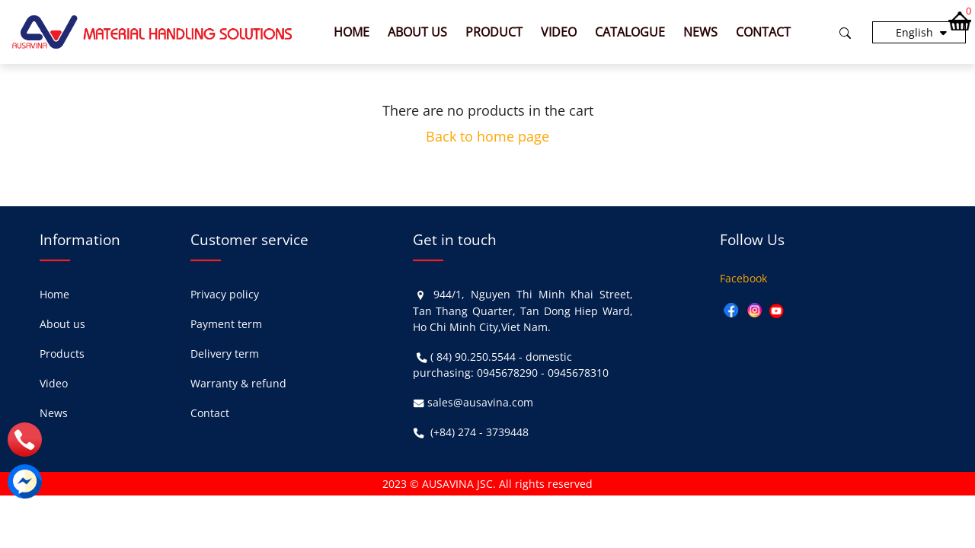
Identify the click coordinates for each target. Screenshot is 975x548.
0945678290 (507, 372)
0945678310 (578, 372)
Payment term (226, 324)
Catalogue (630, 32)
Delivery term (224, 353)
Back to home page (487, 136)
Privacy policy (224, 294)
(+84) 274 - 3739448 (479, 432)
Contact (763, 32)
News (700, 32)
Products (62, 353)
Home (351, 32)
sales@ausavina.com (480, 402)
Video (559, 32)
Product (494, 32)
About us (417, 32)
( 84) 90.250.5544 (473, 356)
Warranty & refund (238, 383)
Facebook (743, 278)
